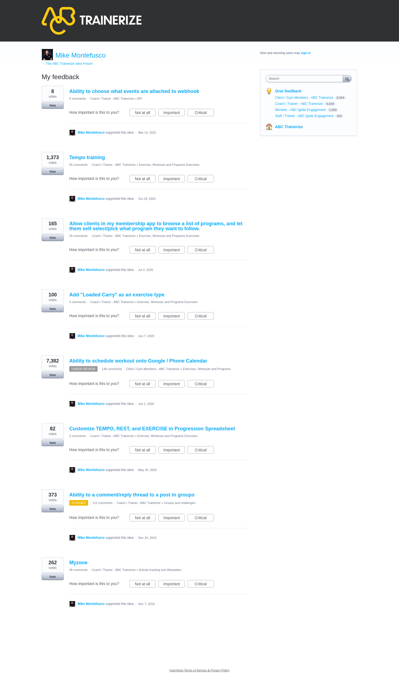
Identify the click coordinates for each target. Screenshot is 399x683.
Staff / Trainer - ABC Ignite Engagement (304, 116)
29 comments (78, 235)
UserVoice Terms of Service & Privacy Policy (200, 670)
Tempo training (87, 157)
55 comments (78, 164)
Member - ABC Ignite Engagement (301, 110)
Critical (204, 113)
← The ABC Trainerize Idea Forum (67, 64)
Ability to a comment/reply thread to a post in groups (132, 495)
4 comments (77, 302)
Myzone (78, 562)
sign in (306, 53)
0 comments (77, 98)
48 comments (78, 569)
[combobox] (305, 79)
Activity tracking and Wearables (160, 569)
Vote (52, 105)
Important (174, 113)
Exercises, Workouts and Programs (207, 369)
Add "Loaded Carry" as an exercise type (116, 294)
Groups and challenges (179, 503)
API (139, 98)
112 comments (102, 503)
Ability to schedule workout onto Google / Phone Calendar (138, 361)
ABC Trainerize (289, 127)
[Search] (347, 78)
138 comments (112, 369)
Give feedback (288, 91)
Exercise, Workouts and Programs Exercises (169, 164)
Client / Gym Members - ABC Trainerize (153, 369)
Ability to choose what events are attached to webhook (134, 91)
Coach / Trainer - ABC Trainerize (112, 98)
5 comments (77, 436)
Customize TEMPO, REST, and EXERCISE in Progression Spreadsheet (152, 428)
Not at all (145, 113)
